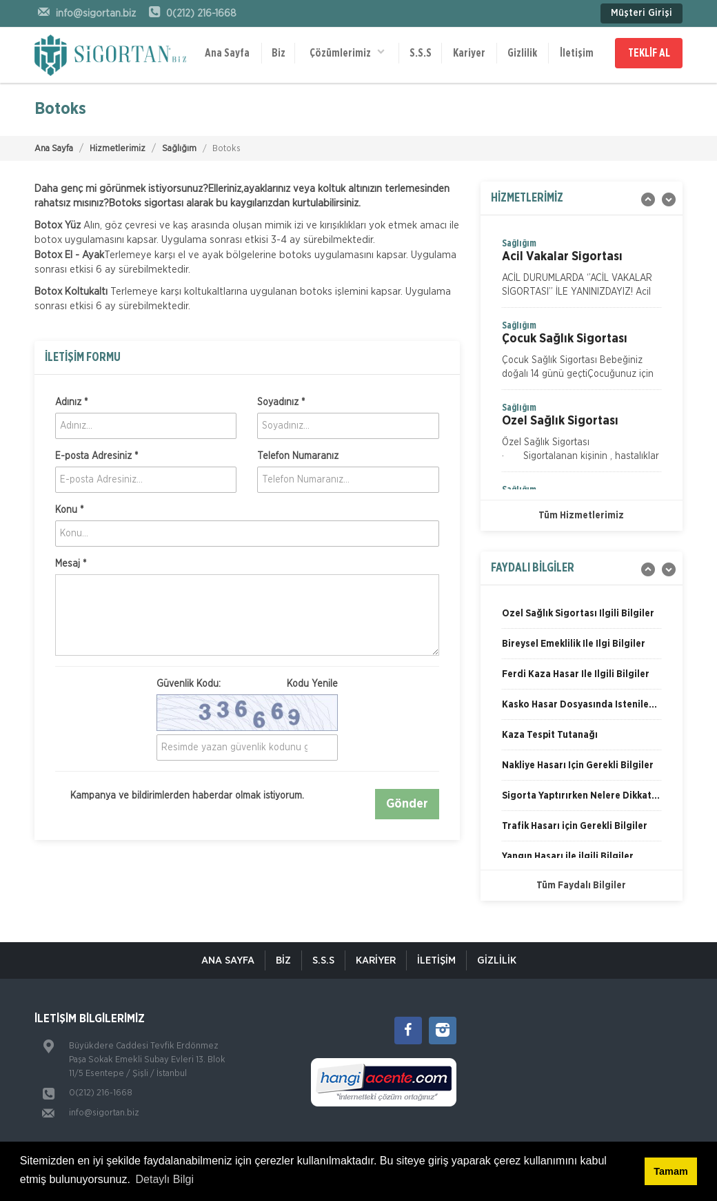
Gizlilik (522, 53)
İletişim (577, 53)
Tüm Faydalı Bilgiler (581, 885)
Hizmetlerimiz (117, 148)
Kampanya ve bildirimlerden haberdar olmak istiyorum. (179, 796)
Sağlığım (179, 148)
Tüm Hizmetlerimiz (581, 515)
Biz (278, 53)
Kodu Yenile (312, 684)
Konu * (69, 510)
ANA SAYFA (227, 960)
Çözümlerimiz (347, 52)
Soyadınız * (281, 402)
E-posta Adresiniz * (96, 456)
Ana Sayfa (227, 53)
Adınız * (71, 402)
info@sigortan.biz (104, 1113)
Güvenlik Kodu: (247, 684)
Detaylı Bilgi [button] (165, 1179)
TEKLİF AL (649, 53)
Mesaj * (70, 564)
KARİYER (376, 960)
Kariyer (469, 53)
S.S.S (421, 53)
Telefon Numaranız (298, 456)
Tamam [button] (670, 1171)
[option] (581, 272)
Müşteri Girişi (641, 13)
